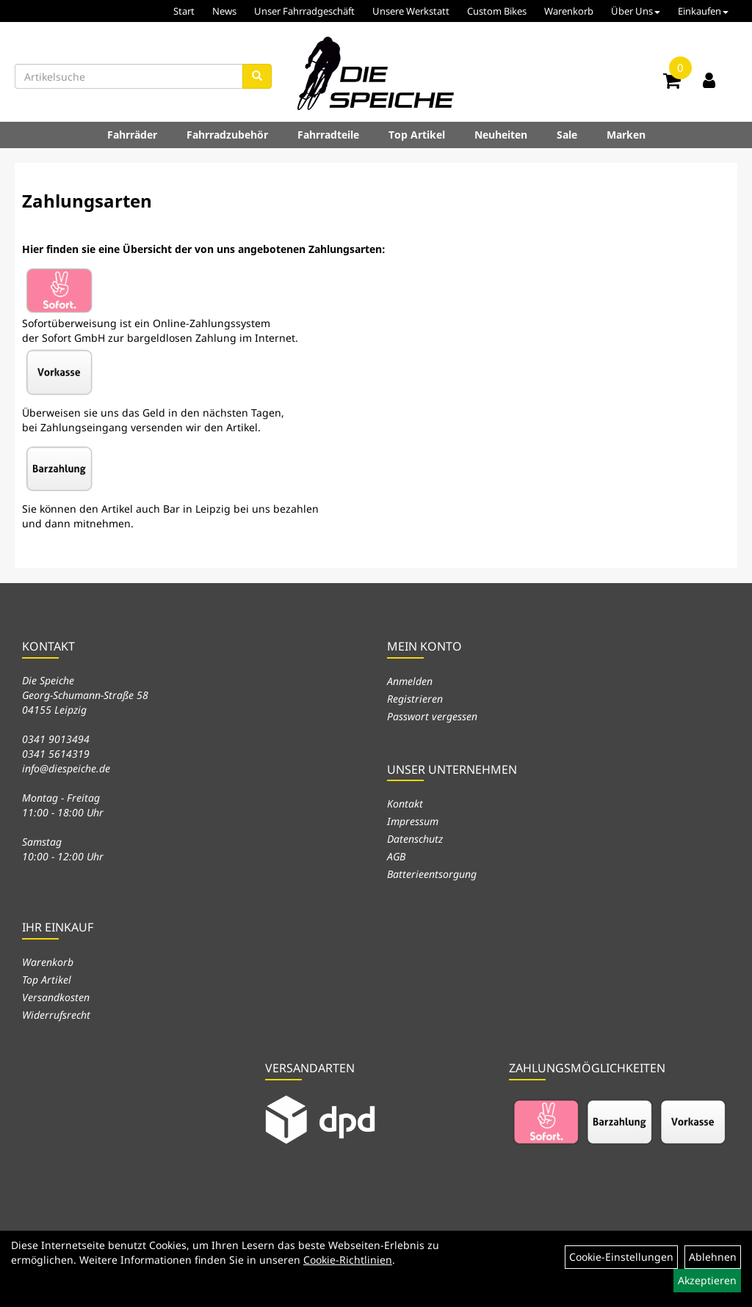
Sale (567, 135)
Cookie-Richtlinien (347, 1260)
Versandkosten (56, 997)
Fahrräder (132, 135)
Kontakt (405, 803)
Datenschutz (415, 839)
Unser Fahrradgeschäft (304, 11)
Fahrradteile (328, 135)
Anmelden (410, 681)
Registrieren (415, 699)
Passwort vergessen (432, 716)
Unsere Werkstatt (410, 11)
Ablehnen (713, 1257)
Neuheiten (500, 135)
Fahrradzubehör (227, 135)
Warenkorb (568, 11)
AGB (396, 856)
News (224, 11)
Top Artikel (416, 135)
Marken (626, 135)
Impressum (412, 821)
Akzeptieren (707, 1280)
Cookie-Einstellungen (621, 1257)
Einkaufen (703, 11)
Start (184, 11)
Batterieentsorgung (432, 874)
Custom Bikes (497, 11)
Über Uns (635, 11)
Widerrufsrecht (56, 1015)
